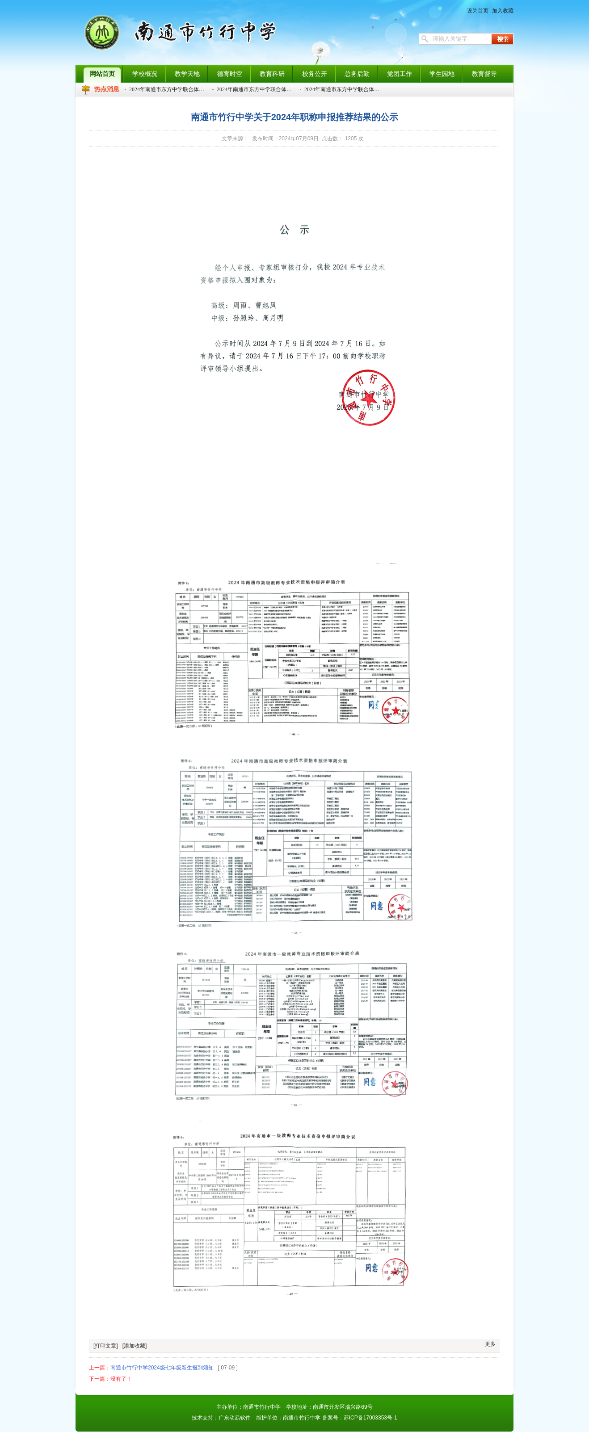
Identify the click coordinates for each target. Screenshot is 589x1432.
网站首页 (102, 74)
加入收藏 (502, 11)
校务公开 (314, 74)
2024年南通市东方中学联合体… (166, 89)
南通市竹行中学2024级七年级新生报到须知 (162, 1368)
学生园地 (441, 74)
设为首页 (477, 11)
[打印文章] (105, 1346)
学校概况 (144, 74)
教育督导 (484, 74)
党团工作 (399, 74)
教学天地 (187, 74)
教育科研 (272, 74)
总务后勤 (357, 74)
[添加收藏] (134, 1346)
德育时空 (229, 74)
